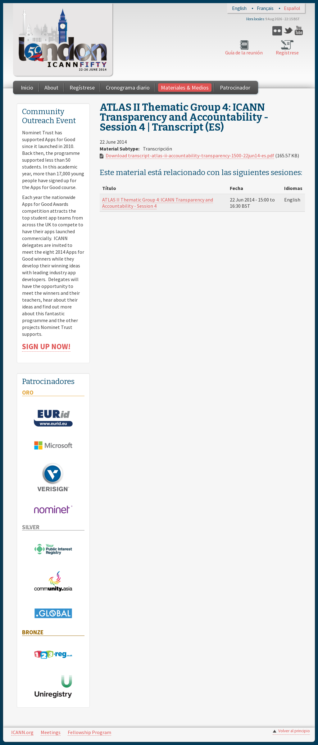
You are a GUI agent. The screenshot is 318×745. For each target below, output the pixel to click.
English (239, 8)
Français (265, 8)
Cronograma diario (128, 87)
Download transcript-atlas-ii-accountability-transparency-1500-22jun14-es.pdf (190, 155)
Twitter (288, 30)
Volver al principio (294, 730)
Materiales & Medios (185, 87)
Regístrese (287, 52)
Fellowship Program (89, 732)
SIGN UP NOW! (46, 346)
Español (292, 8)
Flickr (277, 30)
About (51, 87)
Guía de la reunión (244, 52)
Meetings (51, 732)
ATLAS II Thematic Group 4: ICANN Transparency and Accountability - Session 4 (157, 203)
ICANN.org (22, 732)
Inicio (27, 87)
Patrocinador (235, 87)
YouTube (299, 30)
